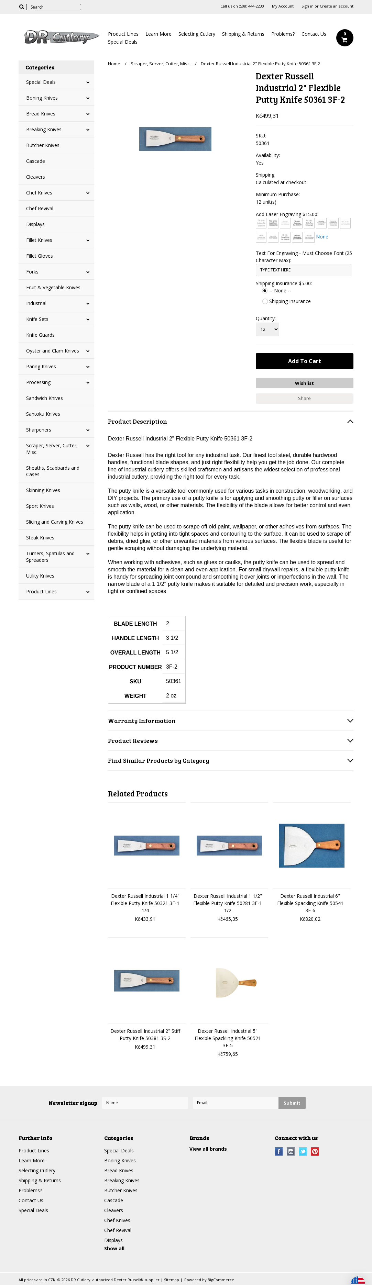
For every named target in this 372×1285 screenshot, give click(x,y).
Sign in (308, 6)
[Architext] (261, 223)
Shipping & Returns (243, 34)
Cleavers (35, 177)
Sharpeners (38, 429)
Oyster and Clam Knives (52, 350)
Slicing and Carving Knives (54, 521)
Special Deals (123, 41)
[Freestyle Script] (285, 237)
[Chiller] (309, 223)
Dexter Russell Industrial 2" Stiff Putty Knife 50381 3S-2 (145, 1034)
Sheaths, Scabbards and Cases (52, 471)
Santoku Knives (43, 414)
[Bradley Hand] (285, 223)
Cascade (35, 161)
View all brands (208, 1149)
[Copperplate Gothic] (333, 223)
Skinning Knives (43, 490)
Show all (114, 1248)
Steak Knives (40, 537)
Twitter (303, 1151)
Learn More (158, 34)
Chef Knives (39, 192)
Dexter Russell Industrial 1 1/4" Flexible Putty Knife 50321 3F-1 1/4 (145, 903)
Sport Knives (40, 506)
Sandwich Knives (44, 398)
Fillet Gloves (39, 256)
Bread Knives (40, 113)
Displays (35, 224)
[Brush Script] (297, 223)
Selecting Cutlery (196, 34)
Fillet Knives (39, 240)
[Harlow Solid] (297, 237)
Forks (32, 271)
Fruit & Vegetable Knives (53, 287)
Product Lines (123, 34)
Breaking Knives (44, 129)
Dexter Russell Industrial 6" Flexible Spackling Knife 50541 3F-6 (310, 903)
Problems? (283, 34)
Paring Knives (41, 366)
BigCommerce (221, 1279)
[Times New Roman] (309, 237)
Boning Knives (42, 97)
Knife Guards (40, 335)
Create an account (336, 6)
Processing (38, 382)
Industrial (36, 303)
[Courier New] (345, 223)
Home (114, 63)
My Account (283, 6)
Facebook (279, 1151)
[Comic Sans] (321, 223)
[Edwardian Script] (261, 237)
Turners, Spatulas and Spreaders (50, 556)
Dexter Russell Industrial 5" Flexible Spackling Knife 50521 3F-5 (228, 1038)
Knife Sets (37, 319)
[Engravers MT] (273, 237)
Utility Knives (40, 575)
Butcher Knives (42, 145)
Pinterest (315, 1151)
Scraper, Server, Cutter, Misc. (52, 448)
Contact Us (314, 34)
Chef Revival (39, 208)
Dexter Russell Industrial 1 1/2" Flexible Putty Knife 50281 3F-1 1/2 (227, 903)
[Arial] (273, 223)
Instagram (291, 1151)
